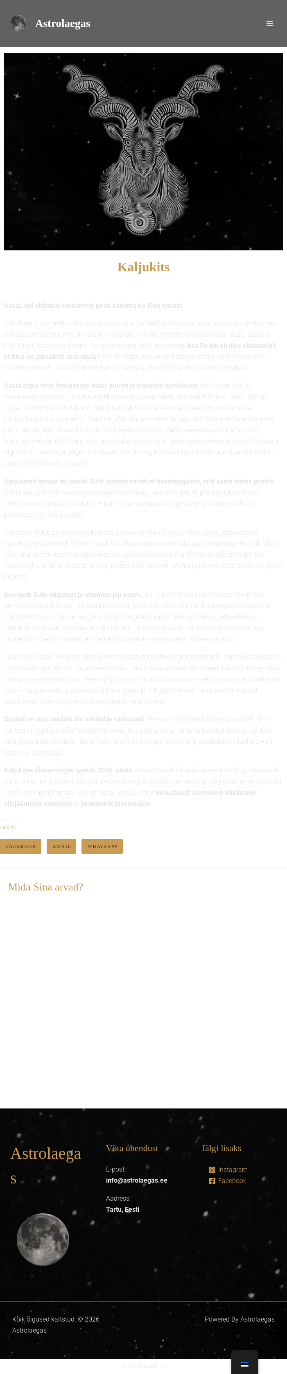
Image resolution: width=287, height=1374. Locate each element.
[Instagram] (228, 1170)
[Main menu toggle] (270, 23)
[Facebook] (227, 1181)
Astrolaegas (62, 23)
